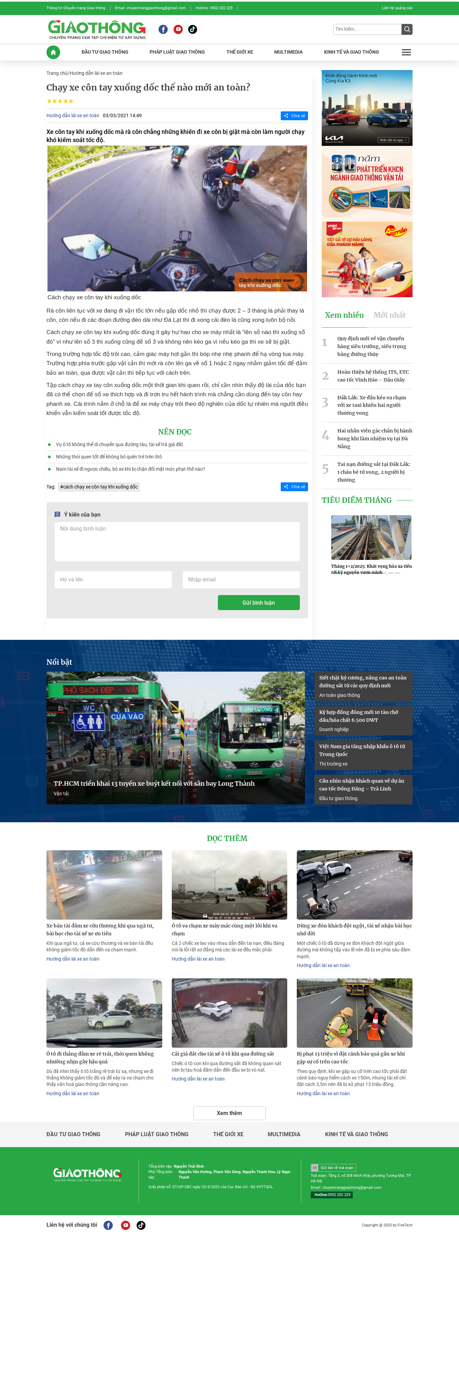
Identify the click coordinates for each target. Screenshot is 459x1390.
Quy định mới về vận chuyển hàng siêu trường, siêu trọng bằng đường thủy (371, 346)
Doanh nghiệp (334, 729)
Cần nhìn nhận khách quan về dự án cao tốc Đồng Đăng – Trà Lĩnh (361, 784)
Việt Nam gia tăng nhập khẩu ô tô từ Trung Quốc (362, 750)
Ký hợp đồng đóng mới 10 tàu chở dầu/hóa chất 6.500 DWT (358, 715)
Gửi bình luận (258, 602)
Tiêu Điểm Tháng (357, 499)
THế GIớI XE (239, 52)
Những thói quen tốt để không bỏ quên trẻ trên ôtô (109, 456)
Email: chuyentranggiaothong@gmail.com (150, 8)
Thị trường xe (333, 763)
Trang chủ (57, 73)
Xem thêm (229, 1112)
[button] (336, 572)
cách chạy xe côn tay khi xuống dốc (100, 486)
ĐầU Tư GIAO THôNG (105, 52)
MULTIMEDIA (288, 52)
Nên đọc (175, 431)
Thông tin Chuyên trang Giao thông (75, 8)
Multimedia (284, 1134)
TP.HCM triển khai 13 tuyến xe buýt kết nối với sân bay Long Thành (154, 783)
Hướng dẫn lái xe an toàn (96, 73)
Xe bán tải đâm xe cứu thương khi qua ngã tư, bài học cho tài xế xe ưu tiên (100, 929)
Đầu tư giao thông (338, 797)
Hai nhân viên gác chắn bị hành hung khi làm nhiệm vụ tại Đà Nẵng (374, 438)
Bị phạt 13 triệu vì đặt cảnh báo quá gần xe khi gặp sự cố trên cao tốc (351, 1057)
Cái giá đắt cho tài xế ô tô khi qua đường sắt (223, 1053)
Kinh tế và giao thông (356, 1134)
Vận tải (61, 793)
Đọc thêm (227, 838)
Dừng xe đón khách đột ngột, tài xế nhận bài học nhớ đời (354, 929)
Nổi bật (59, 661)
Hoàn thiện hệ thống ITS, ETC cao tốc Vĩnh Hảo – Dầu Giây (373, 375)
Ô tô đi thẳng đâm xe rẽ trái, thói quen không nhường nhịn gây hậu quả (100, 1057)
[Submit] (407, 29)
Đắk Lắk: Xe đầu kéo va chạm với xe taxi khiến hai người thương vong (371, 405)
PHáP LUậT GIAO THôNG (177, 52)
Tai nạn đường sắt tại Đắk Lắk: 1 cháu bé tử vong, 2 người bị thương (374, 471)
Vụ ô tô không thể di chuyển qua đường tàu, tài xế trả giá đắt (119, 444)
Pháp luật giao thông (157, 1134)
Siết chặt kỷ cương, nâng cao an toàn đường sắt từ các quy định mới (363, 681)
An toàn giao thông (339, 694)
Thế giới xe (228, 1134)
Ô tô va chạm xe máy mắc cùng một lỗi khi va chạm (224, 929)
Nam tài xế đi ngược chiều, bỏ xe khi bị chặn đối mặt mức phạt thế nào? (130, 468)
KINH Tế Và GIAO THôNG (351, 52)
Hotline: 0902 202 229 (214, 8)
